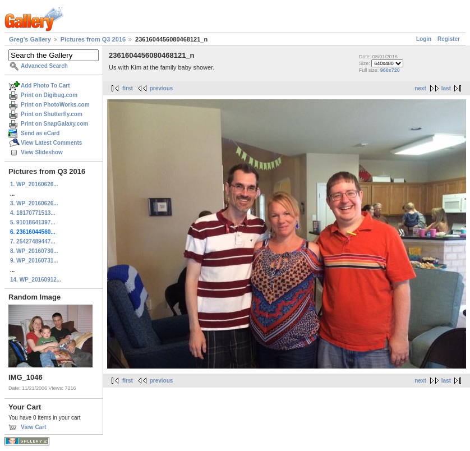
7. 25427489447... (33, 241)
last (446, 88)
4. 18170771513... (33, 213)
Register (448, 39)
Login (423, 39)
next (420, 88)
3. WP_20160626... (34, 203)
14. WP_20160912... (35, 280)
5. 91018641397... (33, 222)
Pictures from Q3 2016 (93, 39)
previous (161, 88)
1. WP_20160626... (34, 184)
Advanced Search (44, 66)
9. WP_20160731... (34, 260)
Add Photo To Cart (45, 85)
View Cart (33, 427)
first (127, 88)
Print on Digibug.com (49, 95)
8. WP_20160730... (34, 251)
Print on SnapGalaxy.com (54, 124)
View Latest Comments (51, 143)
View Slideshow (42, 152)
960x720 (390, 70)
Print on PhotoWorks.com (55, 105)
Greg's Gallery (30, 39)
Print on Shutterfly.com (51, 114)
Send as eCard (40, 133)
